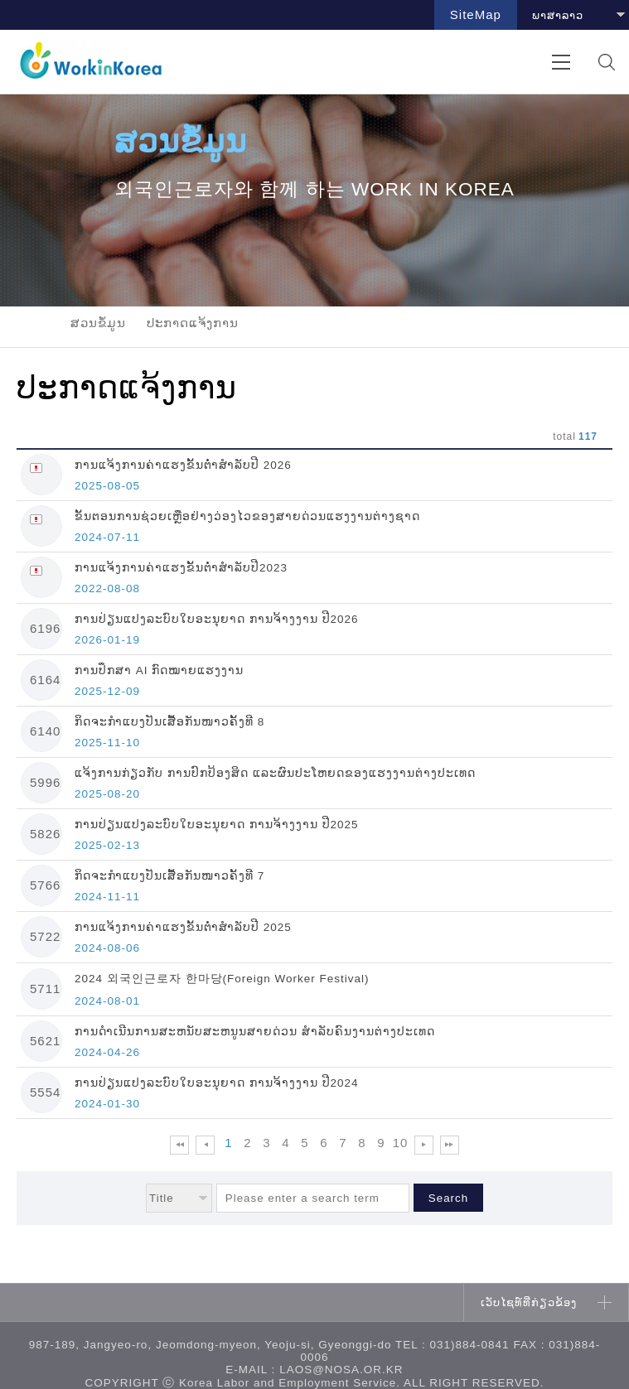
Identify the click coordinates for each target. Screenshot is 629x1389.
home (33, 323)
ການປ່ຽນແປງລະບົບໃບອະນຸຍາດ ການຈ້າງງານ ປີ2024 (217, 1083)
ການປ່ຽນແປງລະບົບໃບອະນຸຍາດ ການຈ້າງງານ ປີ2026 (217, 619)
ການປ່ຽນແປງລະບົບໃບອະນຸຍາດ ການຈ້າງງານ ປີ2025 (217, 824)
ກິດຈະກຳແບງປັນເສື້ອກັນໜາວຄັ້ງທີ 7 (169, 876)
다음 (423, 1145)
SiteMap (475, 14)
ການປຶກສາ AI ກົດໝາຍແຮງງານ (159, 670)
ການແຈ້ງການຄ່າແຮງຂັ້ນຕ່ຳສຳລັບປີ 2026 (183, 465)
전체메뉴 (560, 62)
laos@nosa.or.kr (341, 1369)
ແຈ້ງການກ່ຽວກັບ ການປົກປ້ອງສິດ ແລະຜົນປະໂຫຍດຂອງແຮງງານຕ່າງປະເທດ (275, 773)
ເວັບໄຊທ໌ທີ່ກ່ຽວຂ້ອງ (529, 1302)
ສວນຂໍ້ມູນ (98, 323)
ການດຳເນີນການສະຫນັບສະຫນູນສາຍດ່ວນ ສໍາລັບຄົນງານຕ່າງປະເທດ (255, 1031)
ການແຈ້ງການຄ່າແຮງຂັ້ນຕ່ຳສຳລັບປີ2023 (181, 568)
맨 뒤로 (449, 1145)
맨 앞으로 (179, 1145)
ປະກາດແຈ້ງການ (193, 323)
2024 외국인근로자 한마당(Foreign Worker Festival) (222, 978)
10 (401, 1143)
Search (448, 1198)
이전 (205, 1145)
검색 (606, 62)
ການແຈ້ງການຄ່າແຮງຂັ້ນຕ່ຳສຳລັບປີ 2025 (183, 927)
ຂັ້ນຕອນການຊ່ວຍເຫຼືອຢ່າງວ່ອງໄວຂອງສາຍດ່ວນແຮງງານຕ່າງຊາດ (247, 516)
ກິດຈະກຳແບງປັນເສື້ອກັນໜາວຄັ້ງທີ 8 (169, 722)
